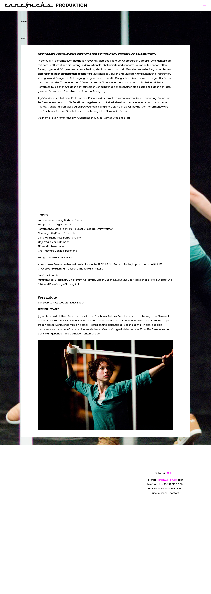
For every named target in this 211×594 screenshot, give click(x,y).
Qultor (171, 473)
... (67, 38)
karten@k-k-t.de (167, 479)
